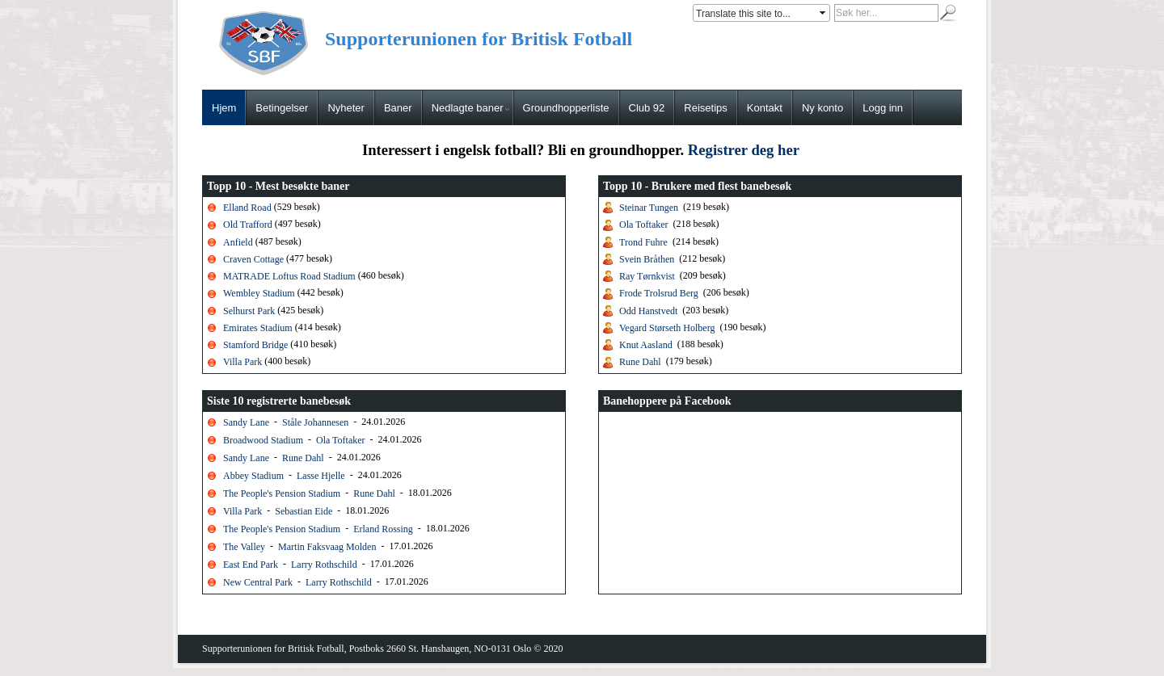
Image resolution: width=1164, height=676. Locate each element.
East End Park (251, 563)
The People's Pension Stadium (281, 492)
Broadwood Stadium (263, 439)
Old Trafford (247, 224)
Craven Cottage (253, 259)
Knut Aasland (646, 345)
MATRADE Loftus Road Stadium (289, 276)
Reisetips (705, 108)
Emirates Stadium (258, 328)
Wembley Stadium (259, 293)
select (823, 13)
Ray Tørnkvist (647, 276)
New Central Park (258, 581)
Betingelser (281, 108)
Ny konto (822, 108)
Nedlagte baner (470, 108)
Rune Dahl (640, 361)
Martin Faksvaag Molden (327, 546)
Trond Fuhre (643, 241)
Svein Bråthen (646, 259)
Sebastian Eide (303, 510)
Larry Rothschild (324, 563)
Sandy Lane (246, 421)
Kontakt (764, 108)
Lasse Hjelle (321, 475)
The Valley (244, 546)
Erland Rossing (383, 528)
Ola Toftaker (643, 224)
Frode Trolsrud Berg (658, 293)
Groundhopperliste (566, 108)
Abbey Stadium (253, 475)
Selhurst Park (249, 310)
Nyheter (346, 108)
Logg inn (882, 108)
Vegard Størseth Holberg (667, 328)
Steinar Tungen (648, 207)
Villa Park (242, 361)
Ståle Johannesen (315, 421)
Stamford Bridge (255, 345)
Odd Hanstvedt (648, 310)
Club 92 (647, 108)
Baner (398, 108)
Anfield (239, 241)
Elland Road (247, 207)
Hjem (224, 108)
